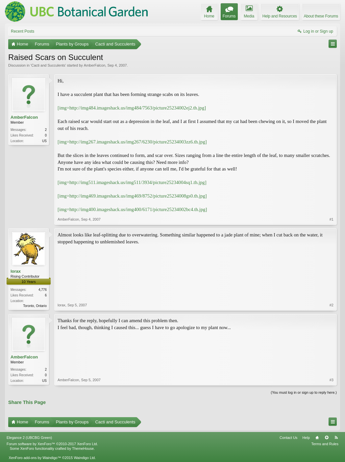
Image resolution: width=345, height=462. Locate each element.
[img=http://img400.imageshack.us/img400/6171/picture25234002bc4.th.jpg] (132, 209)
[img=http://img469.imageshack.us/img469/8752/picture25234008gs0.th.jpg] (132, 196)
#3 (331, 380)
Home (317, 437)
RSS (336, 437)
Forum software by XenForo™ (52, 444)
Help (306, 438)
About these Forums (321, 16)
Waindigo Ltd (84, 458)
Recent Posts (22, 31)
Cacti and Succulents (48, 65)
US (44, 141)
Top (326, 437)
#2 (331, 305)
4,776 (42, 290)
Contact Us (288, 438)
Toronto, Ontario (35, 306)
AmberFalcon (94, 65)
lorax (16, 271)
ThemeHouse (83, 448)
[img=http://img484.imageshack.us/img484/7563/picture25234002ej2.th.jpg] (132, 107)
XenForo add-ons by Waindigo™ (35, 458)
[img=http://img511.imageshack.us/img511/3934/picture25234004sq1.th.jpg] (132, 182)
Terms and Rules (324, 444)
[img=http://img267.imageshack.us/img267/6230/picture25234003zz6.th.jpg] (132, 141)
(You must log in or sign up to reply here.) (304, 392)
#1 (331, 219)
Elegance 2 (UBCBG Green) (29, 438)
